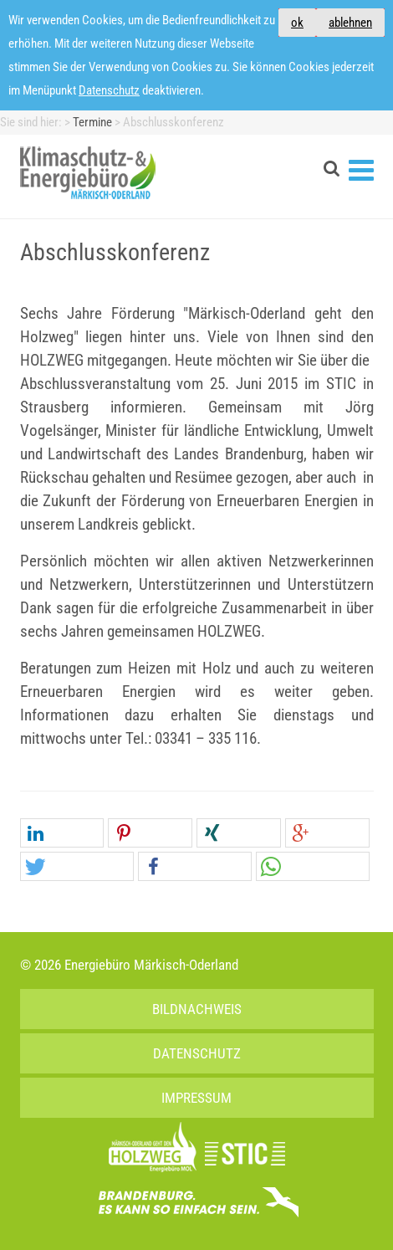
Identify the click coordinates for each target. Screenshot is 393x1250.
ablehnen (350, 22)
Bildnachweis (197, 1009)
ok (297, 22)
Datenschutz (109, 90)
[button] (62, 833)
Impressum (196, 1097)
